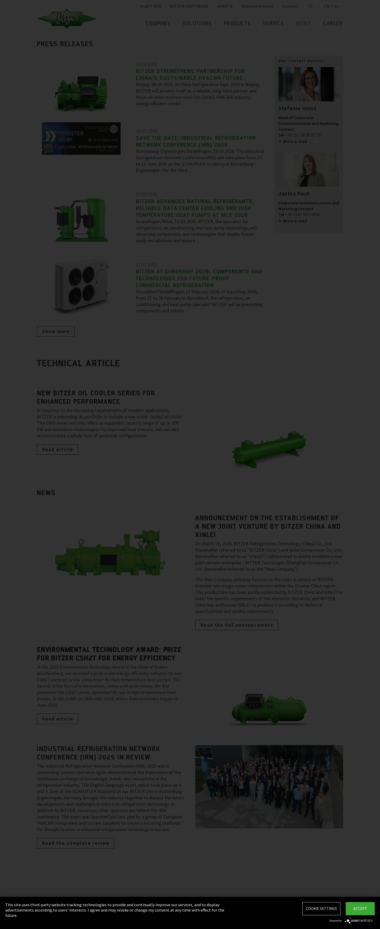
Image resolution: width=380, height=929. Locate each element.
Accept (360, 908)
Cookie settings (321, 908)
